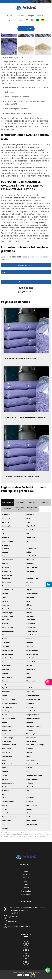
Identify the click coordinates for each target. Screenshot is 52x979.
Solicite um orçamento (26, 265)
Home (9, 16)
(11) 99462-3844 (26, 292)
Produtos (41, 16)
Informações (26, 891)
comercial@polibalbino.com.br (17, 926)
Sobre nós (20, 16)
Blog (10, 20)
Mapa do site (26, 894)
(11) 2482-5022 (26, 288)
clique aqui (28, 257)
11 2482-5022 (26, 28)
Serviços (30, 16)
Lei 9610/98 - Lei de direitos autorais (36, 836)
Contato (19, 20)
